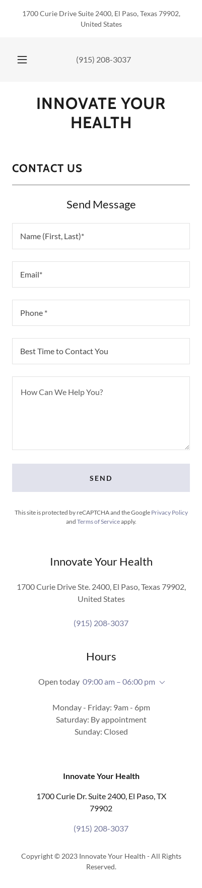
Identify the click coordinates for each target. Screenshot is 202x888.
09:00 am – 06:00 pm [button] (119, 681)
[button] (22, 59)
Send (101, 478)
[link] (101, 113)
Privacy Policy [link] (169, 512)
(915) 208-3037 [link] (103, 59)
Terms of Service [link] (98, 521)
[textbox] (101, 236)
